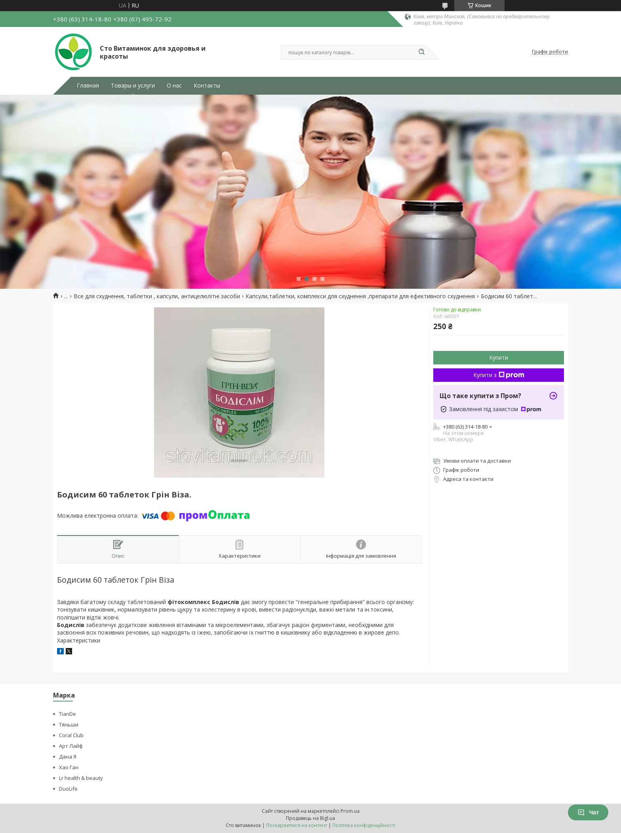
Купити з (498, 375)
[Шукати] (421, 52)
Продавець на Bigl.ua (310, 818)
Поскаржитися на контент (296, 825)
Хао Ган (68, 767)
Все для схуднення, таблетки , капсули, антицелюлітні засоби (157, 296)
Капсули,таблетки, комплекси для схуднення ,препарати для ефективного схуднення (360, 296)
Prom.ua (350, 811)
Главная (88, 85)
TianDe (67, 713)
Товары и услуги (133, 85)
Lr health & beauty (81, 778)
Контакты (207, 85)
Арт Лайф (71, 745)
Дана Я (67, 756)
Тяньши (68, 724)
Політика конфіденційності (363, 825)
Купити (498, 357)
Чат (588, 812)
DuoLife (68, 788)
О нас (174, 85)
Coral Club (71, 735)
